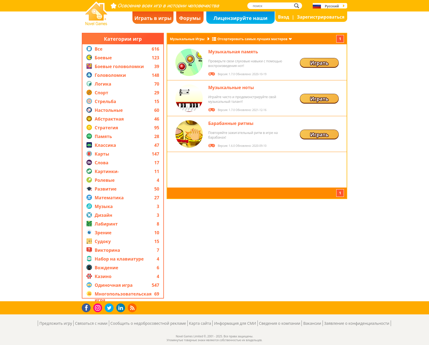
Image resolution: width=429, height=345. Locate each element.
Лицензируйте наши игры (240, 19)
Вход (283, 17)
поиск (298, 5)
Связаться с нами (91, 323)
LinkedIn (121, 308)
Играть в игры (153, 18)
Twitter (110, 308)
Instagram (98, 307)
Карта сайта (200, 323)
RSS (133, 307)
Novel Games (95, 23)
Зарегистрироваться (320, 17)
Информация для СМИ (235, 323)
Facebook (88, 307)
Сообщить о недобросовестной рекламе (148, 323)
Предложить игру (55, 323)
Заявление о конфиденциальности (356, 323)
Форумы (190, 18)
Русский (332, 6)
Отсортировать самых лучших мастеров (253, 39)
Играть (319, 63)
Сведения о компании (279, 323)
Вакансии (312, 323)
